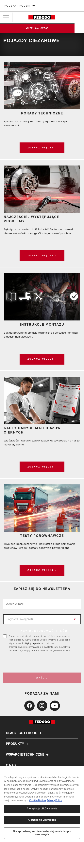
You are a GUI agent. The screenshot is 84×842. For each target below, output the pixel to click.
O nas (11, 765)
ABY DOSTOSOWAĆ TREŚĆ (44, 631)
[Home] (42, 17)
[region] (42, 804)
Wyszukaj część (42, 28)
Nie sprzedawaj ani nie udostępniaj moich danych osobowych (42, 833)
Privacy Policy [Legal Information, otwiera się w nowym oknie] (54, 800)
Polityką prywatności (33, 643)
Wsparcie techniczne (28, 754)
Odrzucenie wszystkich (42, 820)
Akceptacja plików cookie (42, 808)
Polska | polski (17, 5)
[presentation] (36, 662)
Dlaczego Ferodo (24, 733)
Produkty (17, 743)
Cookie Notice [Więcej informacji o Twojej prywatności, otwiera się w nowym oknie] (37, 800)
